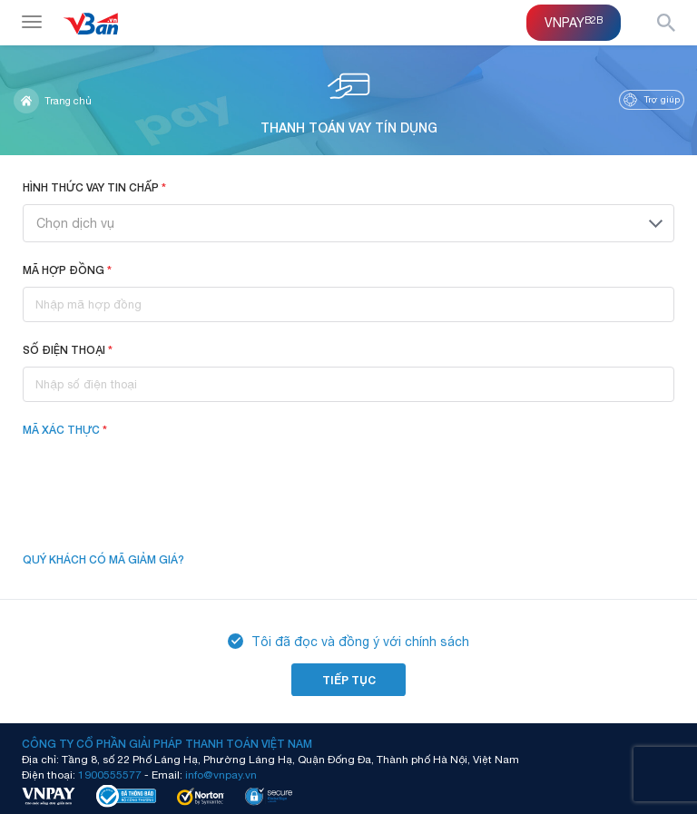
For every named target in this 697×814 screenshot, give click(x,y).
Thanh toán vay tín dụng (348, 99)
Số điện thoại (68, 350)
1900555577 (110, 774)
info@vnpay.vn (221, 774)
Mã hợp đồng (67, 270)
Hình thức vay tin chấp (94, 187)
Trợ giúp (651, 100)
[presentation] (161, 482)
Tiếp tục (349, 680)
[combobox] (348, 223)
